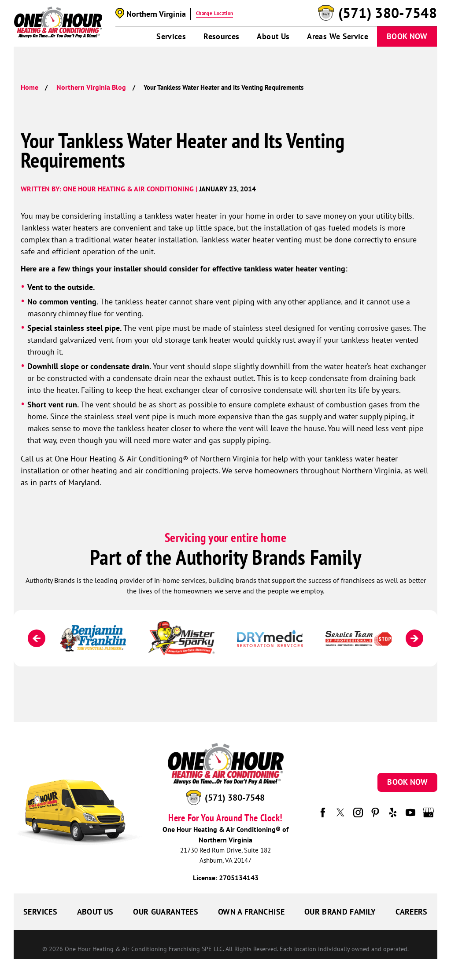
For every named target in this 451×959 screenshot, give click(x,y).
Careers (412, 912)
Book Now (407, 36)
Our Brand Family (340, 912)
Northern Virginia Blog (91, 87)
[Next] (414, 638)
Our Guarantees (165, 912)
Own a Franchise (251, 912)
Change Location (214, 13)
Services (171, 36)
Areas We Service (337, 36)
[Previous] (36, 638)
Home (29, 87)
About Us (273, 36)
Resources (221, 36)
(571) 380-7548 (387, 13)
